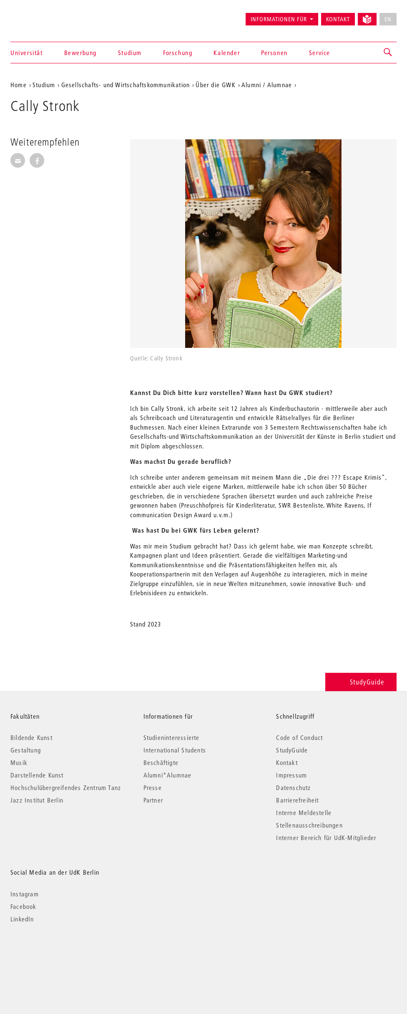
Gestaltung (25, 750)
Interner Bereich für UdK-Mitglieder (326, 837)
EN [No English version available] (388, 19)
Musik (19, 762)
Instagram (24, 894)
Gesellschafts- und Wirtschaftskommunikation (125, 85)
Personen (274, 52)
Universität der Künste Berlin (43, 15)
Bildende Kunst (31, 737)
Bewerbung (80, 52)
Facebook (23, 906)
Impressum (291, 775)
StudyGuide (361, 681)
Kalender (227, 52)
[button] (388, 52)
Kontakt (338, 19)
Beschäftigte (160, 762)
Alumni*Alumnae (167, 775)
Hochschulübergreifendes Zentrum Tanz (65, 787)
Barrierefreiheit (297, 800)
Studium (130, 52)
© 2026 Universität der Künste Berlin (54, 954)
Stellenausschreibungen (309, 825)
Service (319, 52)
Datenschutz (293, 787)
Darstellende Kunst (37, 775)
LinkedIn (22, 919)
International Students (174, 750)
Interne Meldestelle (304, 812)
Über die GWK (215, 85)
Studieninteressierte (171, 737)
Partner (153, 800)
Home (18, 85)
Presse (152, 787)
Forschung (177, 52)
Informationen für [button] (279, 19)
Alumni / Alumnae (266, 85)
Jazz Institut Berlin (36, 800)
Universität (26, 52)
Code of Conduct (299, 737)
